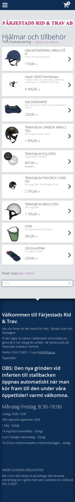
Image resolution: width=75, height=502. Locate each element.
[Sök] (70, 283)
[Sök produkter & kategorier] (37, 283)
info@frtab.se (47, 352)
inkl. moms (26, 273)
